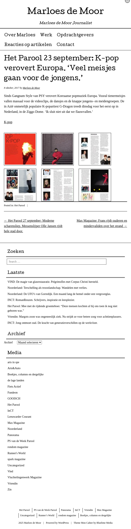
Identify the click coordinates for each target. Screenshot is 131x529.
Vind (10, 471)
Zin (9, 489)
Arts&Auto (14, 368)
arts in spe (13, 362)
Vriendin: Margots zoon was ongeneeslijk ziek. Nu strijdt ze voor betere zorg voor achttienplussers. (65, 316)
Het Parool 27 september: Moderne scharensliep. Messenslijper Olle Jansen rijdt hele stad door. (33, 226)
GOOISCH (14, 398)
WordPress (63, 522)
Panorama (13, 435)
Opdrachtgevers (75, 35)
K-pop (8, 122)
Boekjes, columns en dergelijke (26, 374)
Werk (46, 35)
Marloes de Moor (65, 12)
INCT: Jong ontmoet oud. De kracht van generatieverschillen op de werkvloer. (53, 322)
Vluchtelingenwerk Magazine (25, 477)
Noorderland (15, 428)
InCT (11, 410)
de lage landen (16, 380)
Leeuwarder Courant (19, 416)
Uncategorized (16, 465)
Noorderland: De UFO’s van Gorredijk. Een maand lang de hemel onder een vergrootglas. (59, 294)
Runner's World (16, 453)
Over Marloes (19, 35)
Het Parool (19, 205)
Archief (8, 342)
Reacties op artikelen (28, 45)
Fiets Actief (14, 386)
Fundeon (13, 392)
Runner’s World (46, 515)
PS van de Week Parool (21, 441)
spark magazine (16, 459)
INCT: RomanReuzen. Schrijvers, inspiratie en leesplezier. (41, 300)
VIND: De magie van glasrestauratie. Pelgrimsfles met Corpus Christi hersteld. (53, 281)
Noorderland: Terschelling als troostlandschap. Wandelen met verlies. (47, 287)
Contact (65, 45)
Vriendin (13, 483)
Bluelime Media (105, 522)
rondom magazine (18, 447)
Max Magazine (16, 422)
